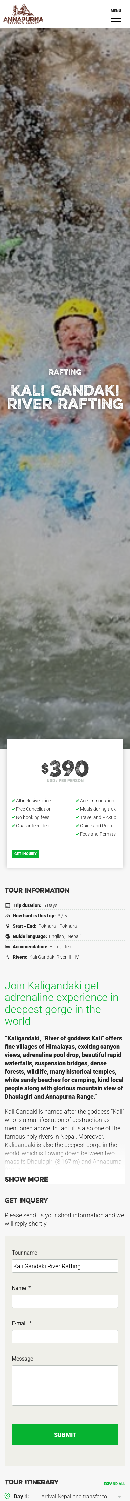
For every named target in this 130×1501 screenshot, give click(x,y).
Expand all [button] (114, 1484)
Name (21, 1288)
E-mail (22, 1323)
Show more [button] (26, 1180)
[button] (119, 1496)
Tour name (24, 1253)
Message (22, 1359)
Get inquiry (25, 854)
